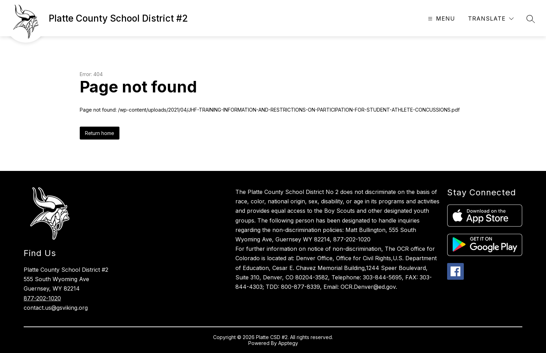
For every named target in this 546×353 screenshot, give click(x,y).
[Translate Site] (490, 18)
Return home (99, 133)
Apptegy (288, 343)
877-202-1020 (42, 298)
